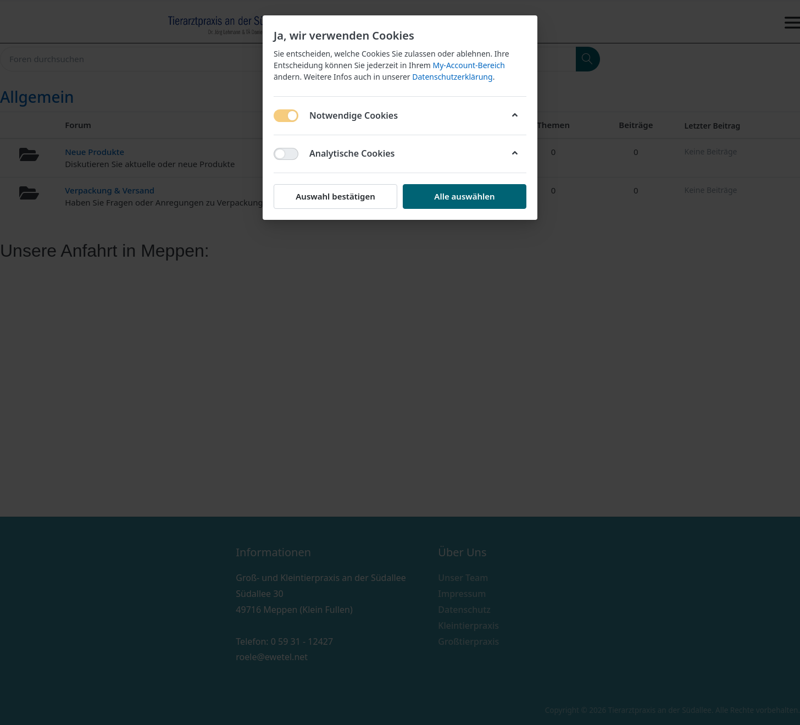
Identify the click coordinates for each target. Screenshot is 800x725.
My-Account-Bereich (469, 65)
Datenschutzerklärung (452, 76)
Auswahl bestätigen (335, 196)
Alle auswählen (464, 196)
